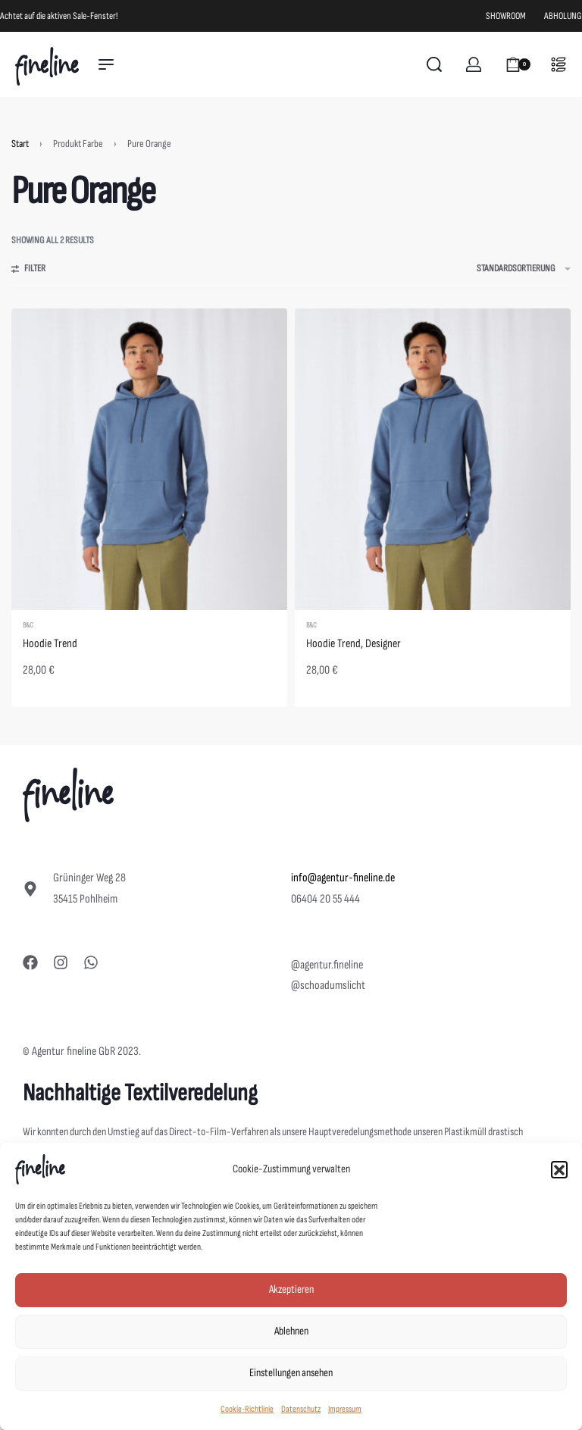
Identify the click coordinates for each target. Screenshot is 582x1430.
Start (20, 143)
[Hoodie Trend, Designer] (433, 459)
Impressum (344, 1409)
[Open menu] (106, 64)
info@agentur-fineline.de (343, 878)
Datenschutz (301, 1409)
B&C (28, 625)
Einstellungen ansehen (291, 1373)
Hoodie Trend (50, 644)
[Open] (558, 64)
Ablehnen (291, 1331)
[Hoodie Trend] (149, 459)
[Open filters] (28, 270)
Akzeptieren (291, 1289)
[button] (559, 1169)
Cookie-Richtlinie (247, 1409)
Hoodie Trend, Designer (353, 644)
